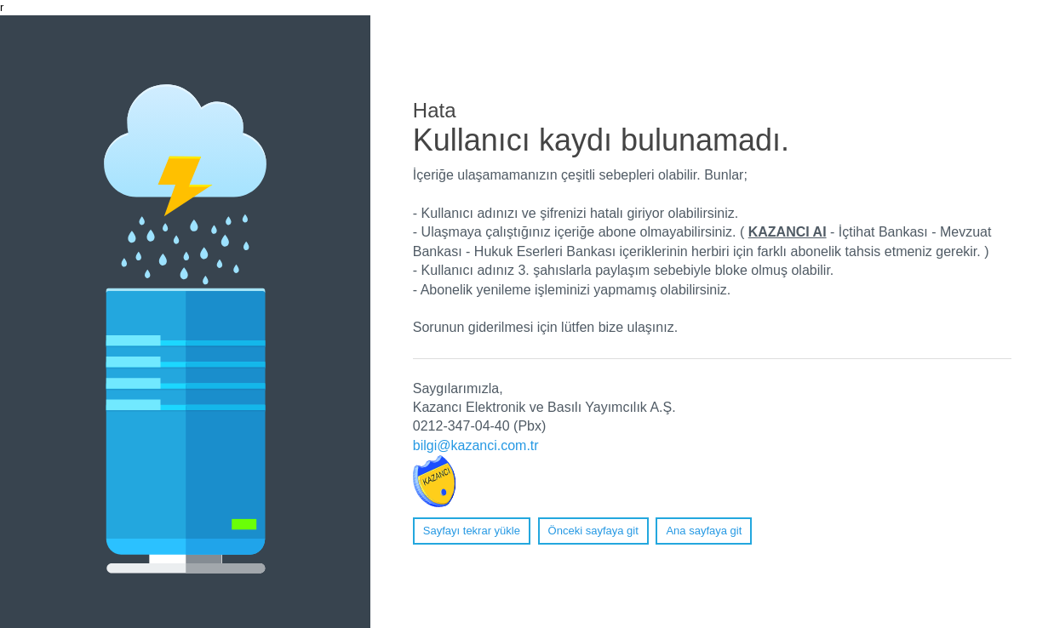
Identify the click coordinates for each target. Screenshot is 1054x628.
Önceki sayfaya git (593, 530)
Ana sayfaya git (704, 530)
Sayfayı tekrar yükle (471, 530)
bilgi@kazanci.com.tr (476, 445)
